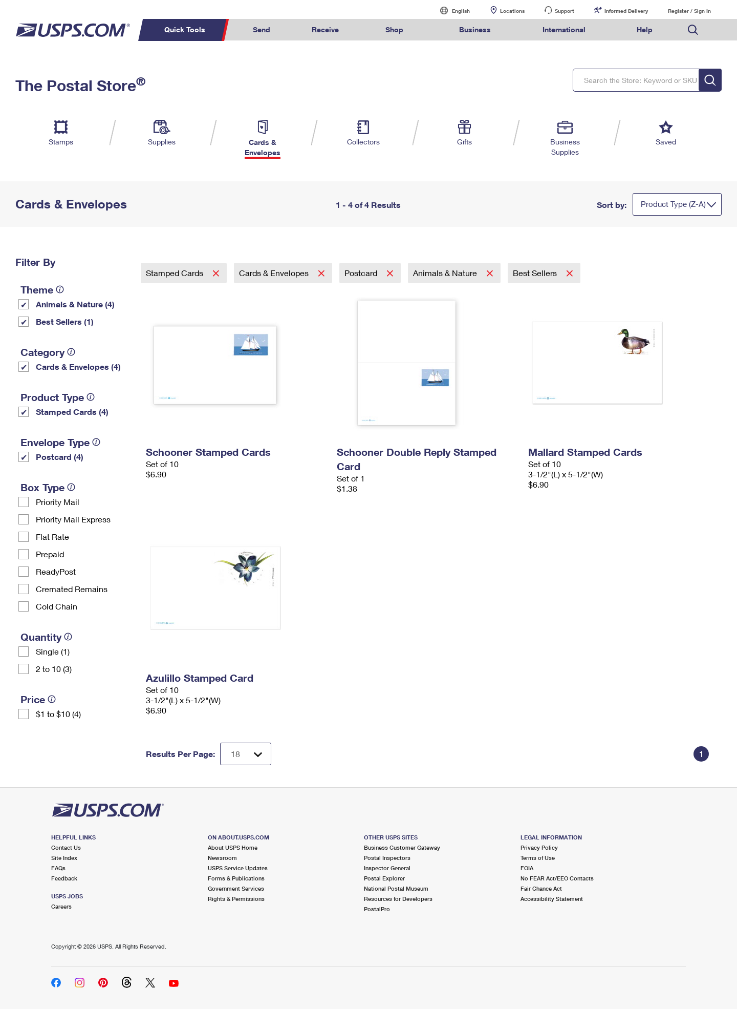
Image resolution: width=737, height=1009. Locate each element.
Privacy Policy (539, 847)
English (450, 10)
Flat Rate (52, 536)
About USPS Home (232, 847)
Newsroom (222, 857)
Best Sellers (536, 273)
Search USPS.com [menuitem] (693, 30)
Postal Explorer (384, 878)
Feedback (64, 878)
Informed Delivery (626, 11)
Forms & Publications (236, 878)
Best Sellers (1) (65, 321)
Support (564, 11)
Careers (61, 906)
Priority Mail (57, 502)
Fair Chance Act (541, 888)
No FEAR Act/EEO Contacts (557, 878)
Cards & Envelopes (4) (78, 366)
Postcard (361, 273)
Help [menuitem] (645, 29)
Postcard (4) (59, 456)
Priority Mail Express (73, 519)
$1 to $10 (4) (58, 714)
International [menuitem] (564, 29)
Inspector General (387, 868)
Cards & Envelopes (275, 273)
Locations (512, 11)
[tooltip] (60, 289)
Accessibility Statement (552, 898)
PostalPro (377, 909)
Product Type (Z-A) (673, 203)
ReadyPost (56, 571)
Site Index (64, 857)
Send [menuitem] (261, 29)
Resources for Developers (398, 898)
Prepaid (50, 554)
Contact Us (66, 847)
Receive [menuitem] (325, 29)
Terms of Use (538, 857)
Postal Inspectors (387, 857)
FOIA (527, 868)
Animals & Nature (446, 273)
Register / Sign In (689, 11)
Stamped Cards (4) (72, 411)
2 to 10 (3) (54, 669)
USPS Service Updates (238, 868)
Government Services (236, 888)
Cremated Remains (71, 589)
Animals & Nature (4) (75, 304)
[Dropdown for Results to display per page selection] (245, 754)
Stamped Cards (175, 273)
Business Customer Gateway (402, 847)
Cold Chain (56, 606)
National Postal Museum (396, 888)
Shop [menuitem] (394, 29)
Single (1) (53, 651)
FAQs (58, 868)
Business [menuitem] (475, 29)
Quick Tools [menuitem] (184, 29)
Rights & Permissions (236, 898)
